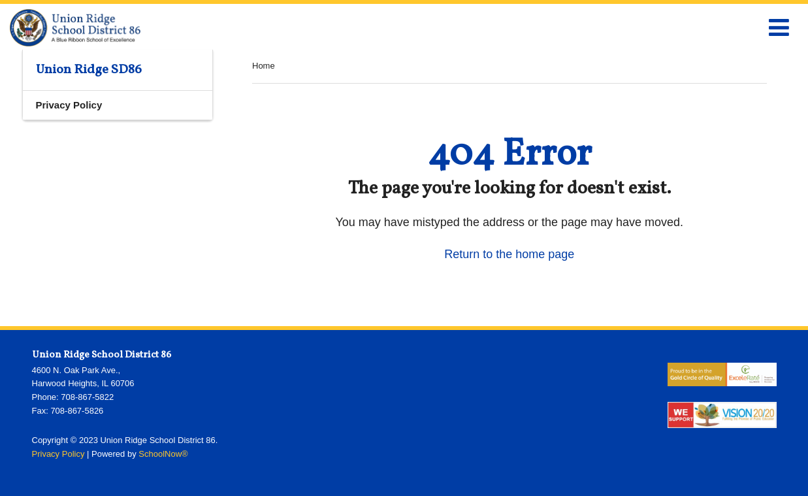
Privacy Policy (69, 104)
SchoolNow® (162, 454)
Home (263, 66)
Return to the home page (509, 254)
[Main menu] (778, 27)
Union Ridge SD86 (89, 70)
